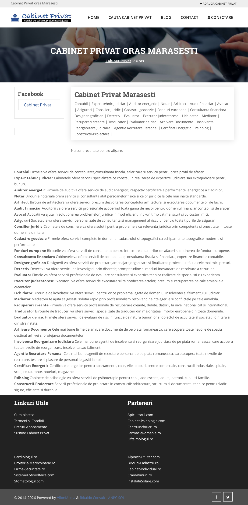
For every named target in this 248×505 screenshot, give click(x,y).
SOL (121, 497)
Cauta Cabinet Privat (130, 17)
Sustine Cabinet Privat (31, 432)
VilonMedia (66, 497)
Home (93, 17)
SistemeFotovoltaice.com (34, 475)
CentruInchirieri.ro (142, 426)
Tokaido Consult (92, 497)
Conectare (220, 17)
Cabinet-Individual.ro (144, 469)
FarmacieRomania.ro (144, 432)
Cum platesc (24, 414)
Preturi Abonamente (30, 426)
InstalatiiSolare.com (143, 481)
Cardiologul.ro (25, 456)
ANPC (112, 497)
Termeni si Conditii (29, 420)
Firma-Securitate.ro (29, 469)
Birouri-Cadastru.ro (143, 463)
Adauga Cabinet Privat (218, 4)
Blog (166, 17)
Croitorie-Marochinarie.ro (34, 463)
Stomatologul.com (29, 481)
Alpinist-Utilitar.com (144, 456)
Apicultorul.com (140, 414)
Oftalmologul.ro (140, 439)
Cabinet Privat (118, 60)
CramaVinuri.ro (140, 475)
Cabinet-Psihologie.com (146, 420)
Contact (189, 17)
